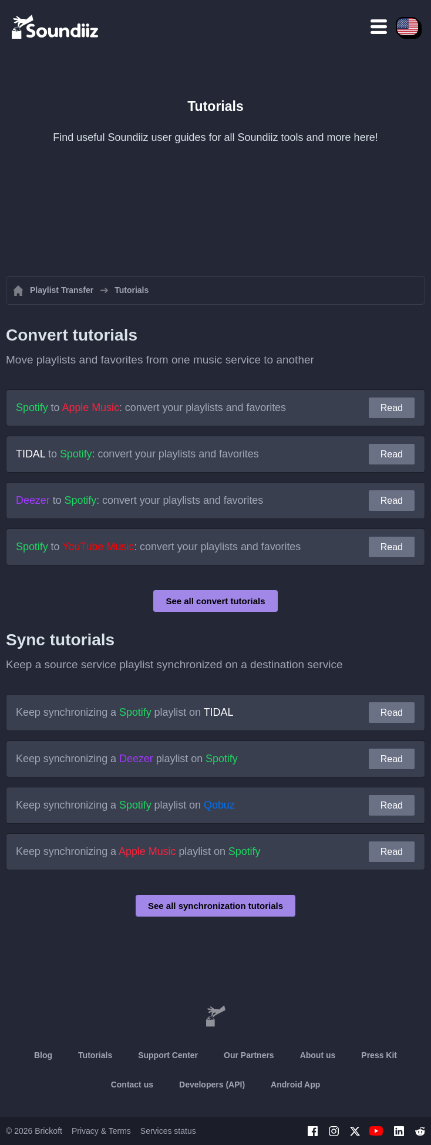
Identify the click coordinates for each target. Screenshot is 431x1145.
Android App (295, 1084)
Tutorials (95, 1055)
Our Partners (249, 1055)
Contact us (132, 1084)
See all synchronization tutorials (215, 906)
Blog (43, 1055)
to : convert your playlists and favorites (151, 407)
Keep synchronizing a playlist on (124, 712)
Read (392, 408)
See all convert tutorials (215, 601)
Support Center (168, 1055)
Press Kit (379, 1055)
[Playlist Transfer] (56, 26)
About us (318, 1055)
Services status (168, 1131)
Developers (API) (212, 1084)
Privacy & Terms (101, 1131)
